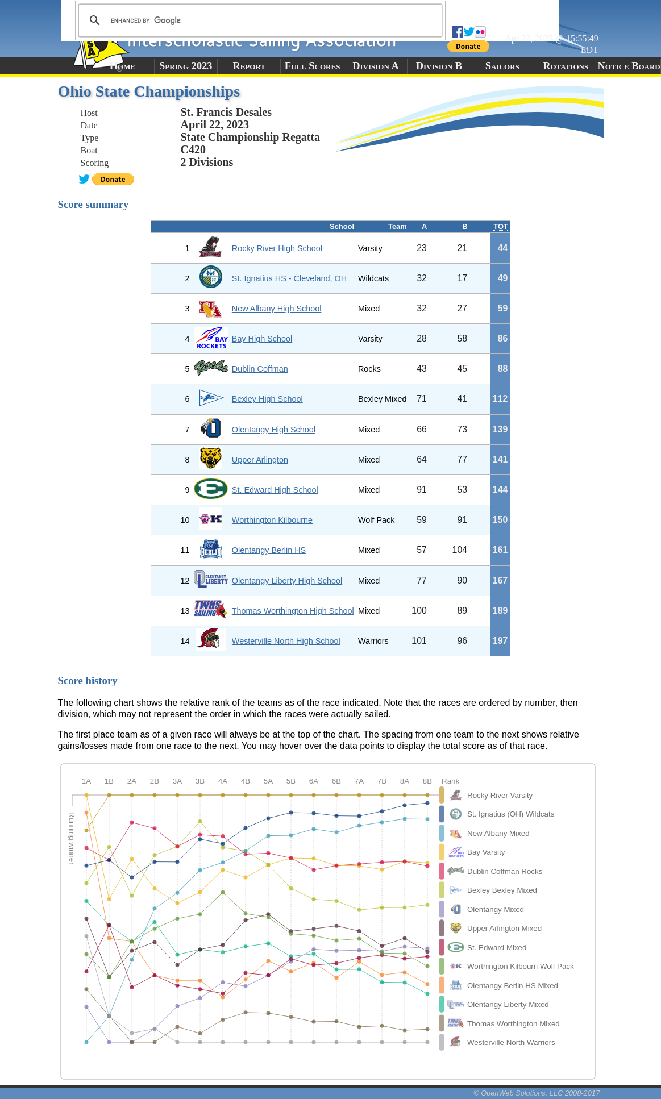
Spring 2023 (186, 66)
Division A (375, 66)
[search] (258, 20)
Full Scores (312, 66)
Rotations (565, 66)
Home (122, 66)
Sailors (502, 66)
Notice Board (628, 66)
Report (248, 66)
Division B (439, 66)
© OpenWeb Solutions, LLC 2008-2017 (536, 1093)
